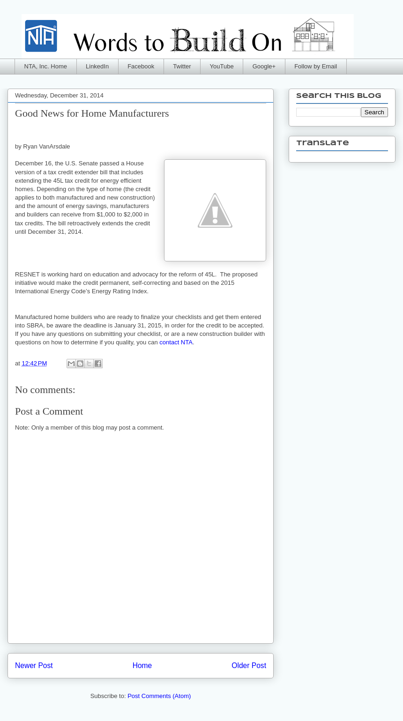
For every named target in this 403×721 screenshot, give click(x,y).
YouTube (222, 66)
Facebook (140, 66)
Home (142, 665)
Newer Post (34, 665)
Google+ (264, 66)
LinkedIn (97, 66)
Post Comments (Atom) (159, 695)
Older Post (248, 665)
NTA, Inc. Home (45, 66)
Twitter (182, 66)
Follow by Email (315, 66)
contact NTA (176, 342)
